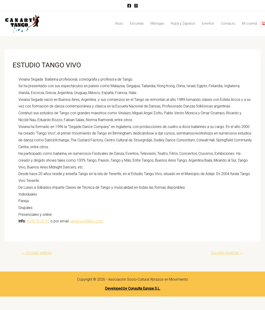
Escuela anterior (37, 253)
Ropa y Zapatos (183, 23)
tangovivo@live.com (86, 221)
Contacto (228, 23)
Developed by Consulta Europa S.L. (132, 288)
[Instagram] (136, 6)
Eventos (208, 23)
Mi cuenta (249, 23)
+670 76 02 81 (38, 221)
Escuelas (137, 23)
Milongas (157, 23)
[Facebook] (129, 6)
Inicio (119, 23)
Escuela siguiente (227, 253)
